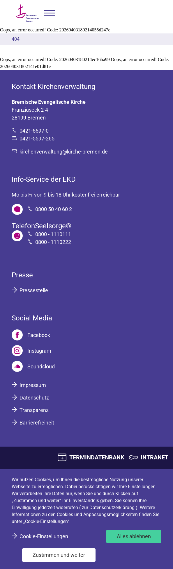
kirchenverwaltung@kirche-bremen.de (64, 152)
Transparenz (34, 410)
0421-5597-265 (37, 138)
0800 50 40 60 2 (53, 209)
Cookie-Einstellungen (44, 536)
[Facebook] (31, 334)
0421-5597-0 (34, 131)
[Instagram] (31, 350)
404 (16, 39)
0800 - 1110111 (53, 234)
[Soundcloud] (33, 366)
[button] (49, 13)
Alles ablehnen (134, 536)
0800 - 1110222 (53, 242)
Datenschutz (34, 398)
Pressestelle (34, 290)
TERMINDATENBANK (96, 457)
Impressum (33, 385)
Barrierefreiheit (37, 423)
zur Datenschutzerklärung (109, 507)
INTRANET (154, 457)
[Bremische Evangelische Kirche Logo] (27, 13)
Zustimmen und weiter (59, 555)
